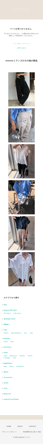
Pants (6, 341)
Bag (5, 366)
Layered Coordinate (11, 399)
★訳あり (7, 324)
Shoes (11, 366)
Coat (5, 356)
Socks (6, 383)
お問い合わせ (21, 48)
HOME (9, 426)
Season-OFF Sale (10, 310)
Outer (6, 352)
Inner (6, 388)
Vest (31, 333)
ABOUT (20, 426)
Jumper (22, 356)
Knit (25, 333)
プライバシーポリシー (9, 432)
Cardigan (7, 358)
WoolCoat (13, 356)
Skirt (12, 341)
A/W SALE (17, 313)
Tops (5, 330)
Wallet (6, 372)
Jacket (30, 356)
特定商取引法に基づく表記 (32, 432)
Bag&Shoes (8, 363)
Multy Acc (7, 394)
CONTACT (32, 426)
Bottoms (7, 338)
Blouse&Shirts (16, 333)
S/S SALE (7, 313)
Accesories (8, 377)
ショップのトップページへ (22, 43)
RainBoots (20, 366)
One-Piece (7, 347)
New (5, 305)
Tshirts (6, 333)
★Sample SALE (9, 319)
